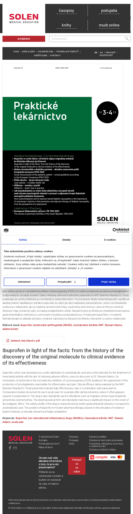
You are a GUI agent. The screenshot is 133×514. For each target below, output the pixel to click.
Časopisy (73, 436)
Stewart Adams (113, 325)
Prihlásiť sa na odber (76, 465)
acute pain (18, 422)
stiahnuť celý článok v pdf (23, 340)
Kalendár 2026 (45, 51)
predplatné (24, 38)
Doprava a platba (97, 436)
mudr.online (109, 25)
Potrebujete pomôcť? (67, 51)
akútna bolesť (10, 329)
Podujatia (73, 440)
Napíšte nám (40, 55)
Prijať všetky (108, 281)
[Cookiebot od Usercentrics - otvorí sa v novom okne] (115, 230)
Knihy (71, 443)
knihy (66, 25)
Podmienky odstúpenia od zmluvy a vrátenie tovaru (106, 444)
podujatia (109, 10)
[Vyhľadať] (127, 38)
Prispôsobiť (66, 281)
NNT (101, 325)
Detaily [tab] (66, 239)
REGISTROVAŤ (106, 55)
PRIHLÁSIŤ (110, 52)
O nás (16, 51)
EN (101, 52)
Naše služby (28, 51)
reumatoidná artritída (85, 325)
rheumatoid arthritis (96, 418)
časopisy (66, 10)
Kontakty (55, 55)
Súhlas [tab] (23, 239)
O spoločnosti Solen (49, 436)
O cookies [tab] (110, 239)
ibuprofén (26, 325)
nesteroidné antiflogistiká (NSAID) (52, 325)
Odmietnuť (24, 281)
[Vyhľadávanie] (89, 39)
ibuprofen (21, 418)
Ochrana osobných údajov (102, 449)
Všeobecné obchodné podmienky (106, 440)
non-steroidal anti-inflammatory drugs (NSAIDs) (56, 418)
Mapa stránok (46, 447)
